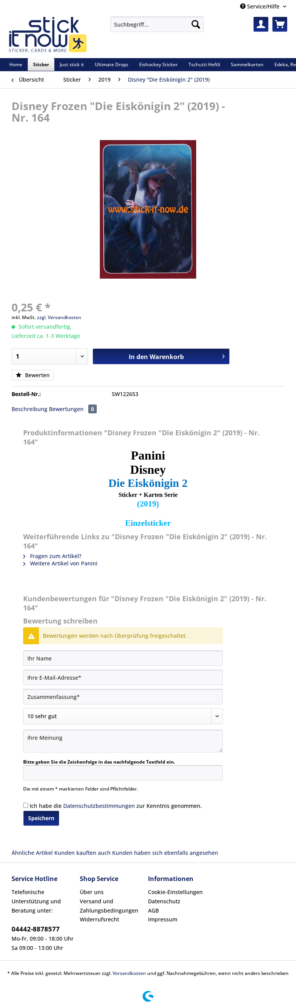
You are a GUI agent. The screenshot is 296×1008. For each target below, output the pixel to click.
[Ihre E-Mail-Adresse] (123, 677)
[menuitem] (157, 28)
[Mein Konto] (261, 24)
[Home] (16, 64)
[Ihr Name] (123, 658)
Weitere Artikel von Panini (60, 563)
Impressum (162, 919)
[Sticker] (41, 64)
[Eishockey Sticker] (158, 64)
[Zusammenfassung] (123, 696)
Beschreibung (29, 409)
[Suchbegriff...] (157, 24)
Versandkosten (129, 973)
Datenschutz (164, 901)
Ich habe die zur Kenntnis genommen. (116, 805)
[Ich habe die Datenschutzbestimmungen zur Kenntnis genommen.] (25, 805)
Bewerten (33, 375)
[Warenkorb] (280, 24)
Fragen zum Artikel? (52, 556)
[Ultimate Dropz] (111, 64)
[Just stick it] (71, 64)
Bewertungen (73, 409)
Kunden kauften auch (82, 852)
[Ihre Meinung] (123, 741)
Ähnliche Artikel (32, 852)
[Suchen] (196, 24)
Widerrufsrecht (99, 919)
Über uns (92, 892)
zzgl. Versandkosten (59, 317)
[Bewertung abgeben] (123, 716)
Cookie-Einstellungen (175, 892)
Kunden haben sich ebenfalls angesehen (165, 852)
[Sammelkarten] (247, 64)
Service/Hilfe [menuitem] (260, 6)
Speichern (41, 818)
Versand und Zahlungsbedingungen (109, 906)
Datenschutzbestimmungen (99, 805)
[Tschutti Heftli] (204, 64)
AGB (153, 910)
